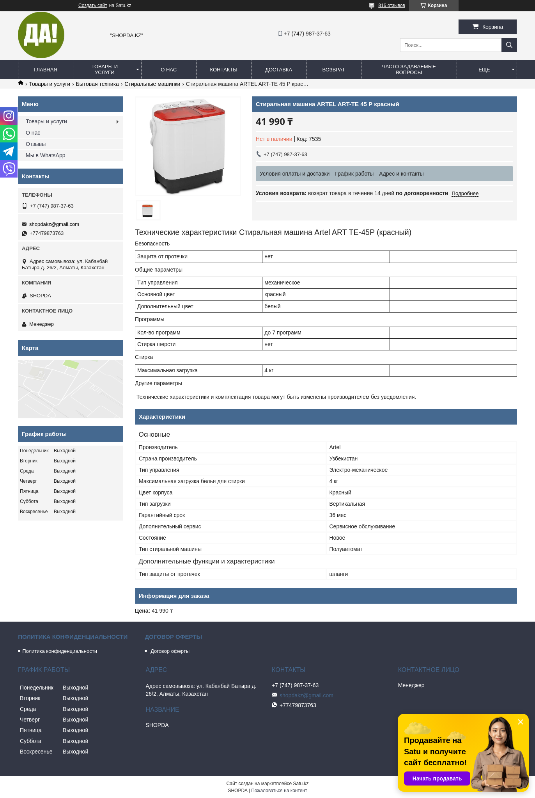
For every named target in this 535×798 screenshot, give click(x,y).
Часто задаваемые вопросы (409, 69)
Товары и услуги (105, 69)
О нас (169, 70)
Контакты (223, 70)
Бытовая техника (97, 84)
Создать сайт (92, 5)
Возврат (333, 70)
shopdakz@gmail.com (54, 224)
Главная (45, 70)
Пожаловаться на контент (279, 790)
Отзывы (36, 144)
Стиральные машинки (152, 84)
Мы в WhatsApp (46, 155)
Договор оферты (169, 651)
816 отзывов (391, 5)
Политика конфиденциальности (59, 651)
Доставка (278, 70)
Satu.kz (300, 783)
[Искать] (509, 45)
